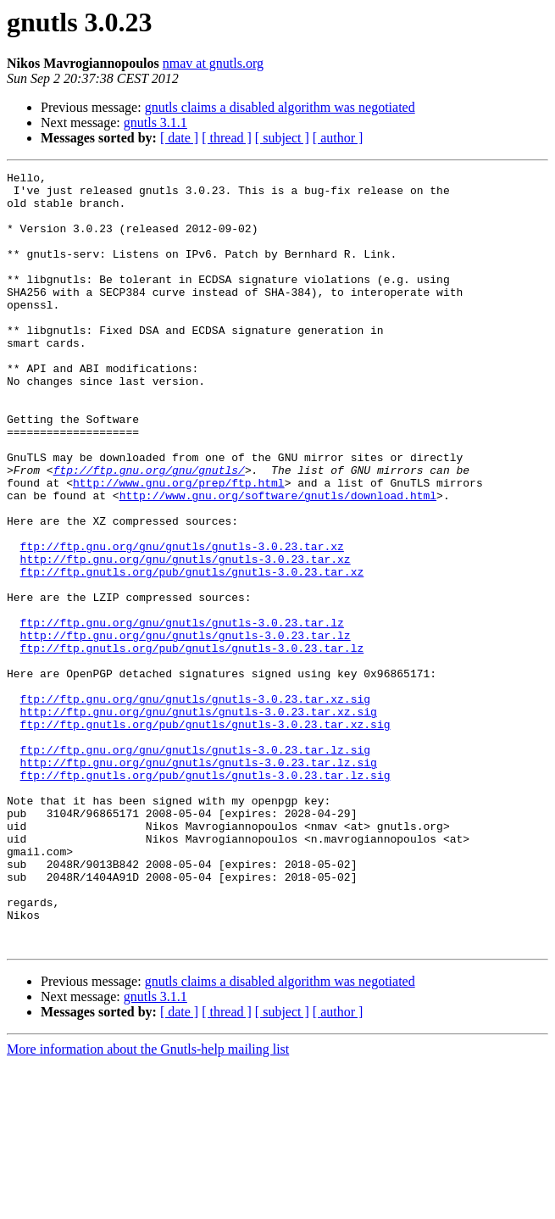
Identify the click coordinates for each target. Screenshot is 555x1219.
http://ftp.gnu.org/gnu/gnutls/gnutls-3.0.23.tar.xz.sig (198, 820)
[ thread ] (227, 138)
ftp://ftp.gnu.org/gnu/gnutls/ (149, 530)
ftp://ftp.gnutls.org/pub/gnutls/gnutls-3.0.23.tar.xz (192, 652)
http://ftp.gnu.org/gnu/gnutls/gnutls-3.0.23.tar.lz (185, 729)
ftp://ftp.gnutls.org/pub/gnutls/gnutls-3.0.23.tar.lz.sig (205, 897)
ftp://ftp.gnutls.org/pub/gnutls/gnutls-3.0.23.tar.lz (192, 744)
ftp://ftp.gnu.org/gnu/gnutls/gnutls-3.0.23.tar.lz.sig (195, 866)
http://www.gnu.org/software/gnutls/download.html (277, 561)
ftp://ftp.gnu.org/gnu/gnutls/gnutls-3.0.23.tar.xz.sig (195, 805)
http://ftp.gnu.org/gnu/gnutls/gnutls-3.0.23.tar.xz (185, 637)
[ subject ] (282, 138)
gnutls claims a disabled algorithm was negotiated (280, 107)
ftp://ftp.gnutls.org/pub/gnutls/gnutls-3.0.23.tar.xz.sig (205, 835)
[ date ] (179, 138)
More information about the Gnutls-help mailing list (148, 1204)
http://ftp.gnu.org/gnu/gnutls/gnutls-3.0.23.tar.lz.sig (198, 881)
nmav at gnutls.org (213, 63)
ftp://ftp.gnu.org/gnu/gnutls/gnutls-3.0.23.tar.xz (182, 622)
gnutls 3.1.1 (155, 122)
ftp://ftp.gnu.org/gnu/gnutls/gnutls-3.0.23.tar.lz (182, 713)
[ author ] (338, 138)
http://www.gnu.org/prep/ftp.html (179, 546)
